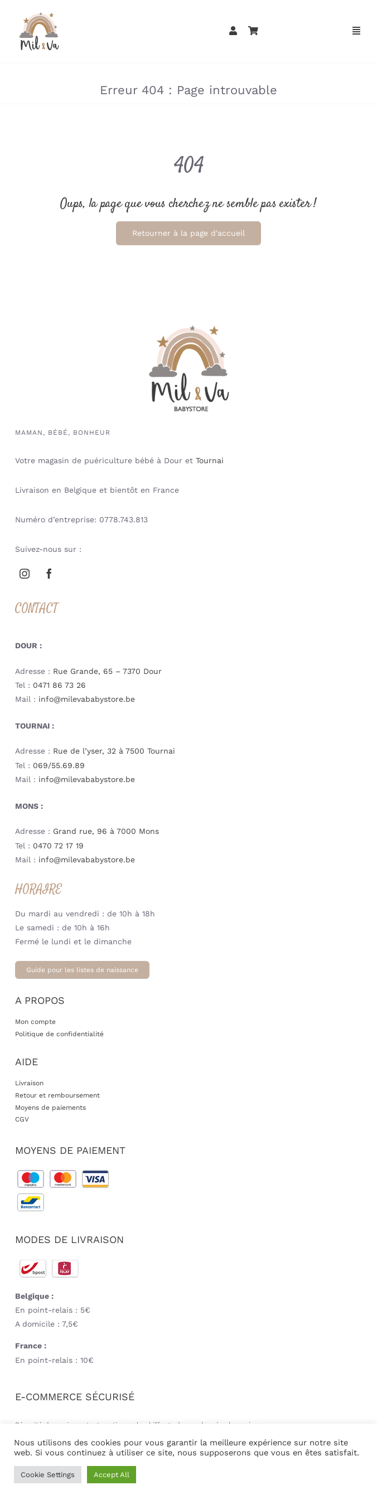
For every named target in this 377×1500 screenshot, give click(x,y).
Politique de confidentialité (59, 1034)
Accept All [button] (111, 1474)
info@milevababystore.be (86, 699)
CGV (22, 1119)
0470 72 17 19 (58, 845)
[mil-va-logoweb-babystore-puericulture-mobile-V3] (39, 14)
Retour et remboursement (57, 1095)
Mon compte (35, 1022)
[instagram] (24, 573)
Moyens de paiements (50, 1107)
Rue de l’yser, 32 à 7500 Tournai (114, 750)
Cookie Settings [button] (48, 1474)
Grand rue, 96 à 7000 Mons (106, 831)
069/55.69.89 (59, 765)
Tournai (210, 460)
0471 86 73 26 (59, 685)
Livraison (29, 1083)
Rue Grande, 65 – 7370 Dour (107, 671)
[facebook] (49, 573)
